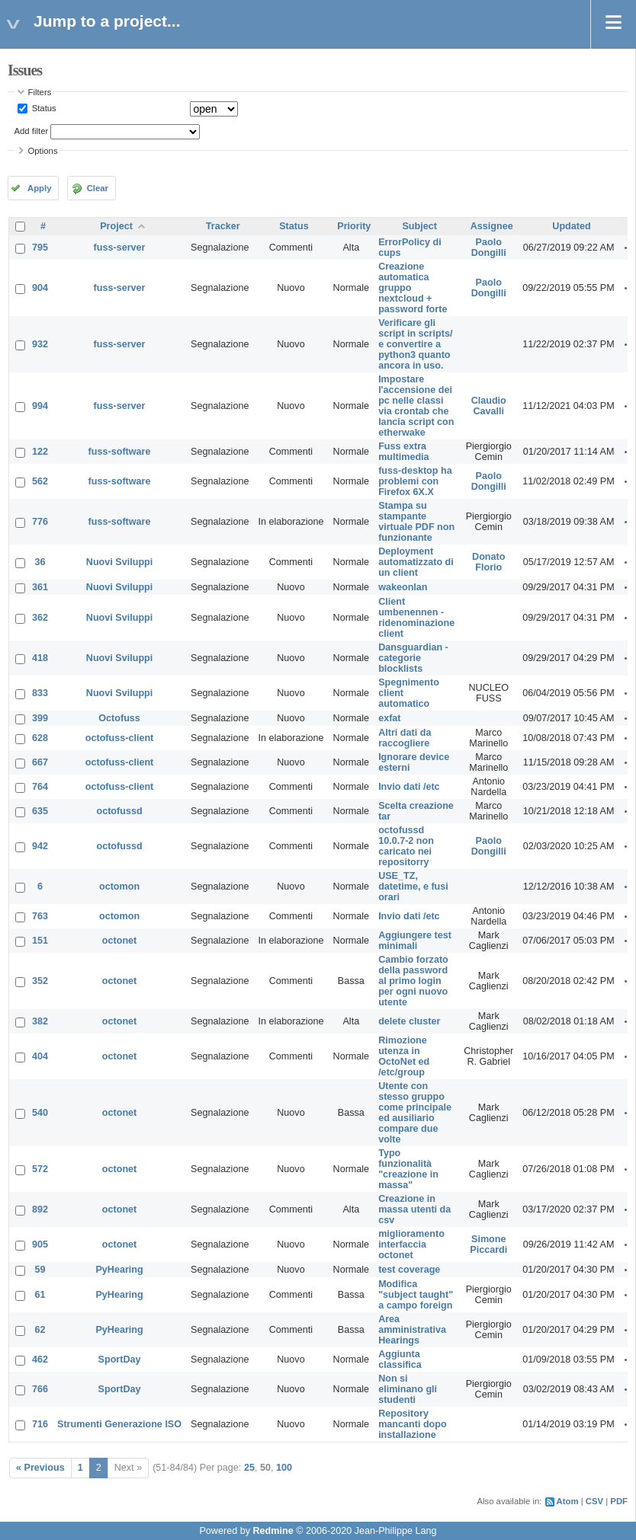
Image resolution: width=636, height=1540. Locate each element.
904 (40, 288)
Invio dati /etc (408, 786)
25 (249, 1467)
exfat (389, 718)
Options (43, 150)
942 (40, 846)
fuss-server (120, 247)
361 (40, 587)
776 (40, 521)
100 (284, 1467)
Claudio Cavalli (488, 406)
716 (40, 1424)
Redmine (272, 1531)
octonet (119, 940)
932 (40, 344)
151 (40, 940)
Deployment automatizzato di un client (416, 562)
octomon (119, 886)
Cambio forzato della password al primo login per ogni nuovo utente (413, 981)
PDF (619, 1501)
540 (40, 1112)
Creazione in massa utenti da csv (414, 1209)
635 (40, 811)
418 (40, 658)
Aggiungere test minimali (414, 940)
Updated (571, 226)
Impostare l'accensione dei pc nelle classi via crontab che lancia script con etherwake (416, 406)
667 (40, 762)
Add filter (31, 131)
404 (40, 1056)
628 (40, 738)
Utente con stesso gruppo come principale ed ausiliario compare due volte (414, 1113)
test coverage (409, 1269)
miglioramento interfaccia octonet (411, 1244)
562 (40, 481)
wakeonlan (402, 587)
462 (40, 1359)
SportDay (119, 1359)
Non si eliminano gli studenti (407, 1389)
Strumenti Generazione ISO (119, 1424)
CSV (594, 1501)
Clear (97, 188)
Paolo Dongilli (488, 247)
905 (40, 1244)
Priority (354, 226)
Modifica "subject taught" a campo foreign (415, 1295)
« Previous (40, 1467)
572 (40, 1169)
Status (43, 108)
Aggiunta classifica (400, 1359)
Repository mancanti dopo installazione (412, 1424)
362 (40, 617)
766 (40, 1389)
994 (40, 406)
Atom (568, 1501)
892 (40, 1209)
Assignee (492, 226)
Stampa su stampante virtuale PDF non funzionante (416, 521)
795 (40, 247)
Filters (40, 92)
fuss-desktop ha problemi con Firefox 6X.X (415, 481)
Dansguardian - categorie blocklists (413, 658)
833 (40, 693)
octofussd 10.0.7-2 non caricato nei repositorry (406, 846)
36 (40, 562)
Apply (39, 188)
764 (40, 786)
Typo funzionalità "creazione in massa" (408, 1169)
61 (40, 1294)
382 (40, 1021)
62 (40, 1329)
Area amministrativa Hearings (412, 1330)
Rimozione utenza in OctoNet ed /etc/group (403, 1056)
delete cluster (409, 1021)
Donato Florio (488, 562)
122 (40, 451)
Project (116, 226)
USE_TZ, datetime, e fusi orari (413, 887)
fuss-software (119, 451)
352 (40, 981)
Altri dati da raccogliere (404, 738)
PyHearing (119, 1269)
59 (40, 1269)
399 (40, 718)
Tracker (223, 226)
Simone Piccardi (488, 1244)
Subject (419, 226)
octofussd (119, 811)
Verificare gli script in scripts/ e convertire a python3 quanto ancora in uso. (415, 344)
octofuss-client (119, 738)
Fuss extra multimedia (403, 451)
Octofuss (119, 718)
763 (40, 916)
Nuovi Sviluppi (119, 562)
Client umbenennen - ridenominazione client (416, 617)
